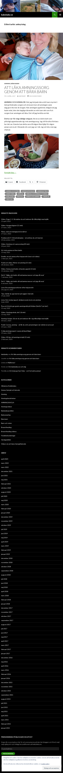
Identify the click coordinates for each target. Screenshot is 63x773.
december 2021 (6, 471)
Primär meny (60, 14)
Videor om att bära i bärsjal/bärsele (13, 444)
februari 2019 (6, 550)
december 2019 (6, 517)
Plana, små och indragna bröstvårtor (14, 232)
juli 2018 (4, 579)
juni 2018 (4, 583)
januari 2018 (5, 604)
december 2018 (6, 558)
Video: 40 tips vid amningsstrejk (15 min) (15, 337)
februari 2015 (6, 724)
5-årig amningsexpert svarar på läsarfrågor (16, 331)
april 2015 (4, 716)
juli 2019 (4, 529)
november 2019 (6, 521)
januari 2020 (5, 513)
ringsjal (20, 196)
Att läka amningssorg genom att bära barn (26, 89)
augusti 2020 (6, 492)
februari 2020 (6, 509)
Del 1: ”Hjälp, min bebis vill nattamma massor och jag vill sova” (22, 281)
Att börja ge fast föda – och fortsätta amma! (25, 371)
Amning (7, 83)
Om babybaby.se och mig (17, 367)
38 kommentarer (35, 96)
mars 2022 (5, 467)
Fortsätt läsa (10, 172)
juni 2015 (4, 707)
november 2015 (6, 687)
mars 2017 (5, 645)
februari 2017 (6, 649)
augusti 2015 (6, 699)
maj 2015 (4, 711)
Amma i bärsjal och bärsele (10, 390)
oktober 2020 (6, 488)
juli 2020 (4, 496)
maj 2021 (4, 480)
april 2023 (4, 459)
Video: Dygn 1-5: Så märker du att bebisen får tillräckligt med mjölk (25, 219)
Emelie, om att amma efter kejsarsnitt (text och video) (20, 256)
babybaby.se (7, 14)
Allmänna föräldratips (8, 386)
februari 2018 (6, 600)
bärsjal (20, 194)
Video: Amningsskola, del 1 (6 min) (13, 312)
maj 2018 (4, 587)
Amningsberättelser (8, 398)
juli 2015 (4, 703)
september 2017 (7, 620)
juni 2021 (4, 475)
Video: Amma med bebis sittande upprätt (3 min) (18, 269)
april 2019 (4, 542)
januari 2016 (5, 678)
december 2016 (6, 658)
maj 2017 (4, 637)
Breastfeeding (6, 427)
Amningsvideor (6, 407)
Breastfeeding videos (9, 431)
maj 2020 (4, 500)
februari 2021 (6, 484)
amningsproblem (28, 191)
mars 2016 (5, 670)
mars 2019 (5, 546)
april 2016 (4, 666)
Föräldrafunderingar (8, 436)
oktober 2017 (6, 616)
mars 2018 (5, 596)
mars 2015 (5, 720)
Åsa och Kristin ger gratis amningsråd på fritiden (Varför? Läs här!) (24, 306)
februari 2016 (6, 674)
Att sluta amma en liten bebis (11, 250)
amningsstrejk (42, 191)
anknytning (10, 194)
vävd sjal (9, 199)
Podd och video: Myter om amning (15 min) (16, 263)
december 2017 (6, 608)
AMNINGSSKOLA (7, 402)
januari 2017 (5, 653)
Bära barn (15, 83)
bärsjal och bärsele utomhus (37, 194)
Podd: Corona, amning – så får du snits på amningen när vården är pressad (27, 325)
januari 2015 (5, 728)
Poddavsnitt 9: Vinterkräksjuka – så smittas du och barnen (22, 238)
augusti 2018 (6, 575)
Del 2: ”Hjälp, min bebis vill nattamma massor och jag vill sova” (22, 275)
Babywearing (5, 415)
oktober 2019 (6, 525)
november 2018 (6, 562)
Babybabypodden (7, 411)
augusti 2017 (6, 624)
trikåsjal (46, 196)
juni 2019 (4, 533)
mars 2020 (5, 504)
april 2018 (4, 591)
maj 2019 (4, 538)
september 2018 (7, 571)
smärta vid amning (33, 196)
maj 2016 (4, 662)
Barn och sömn (6, 423)
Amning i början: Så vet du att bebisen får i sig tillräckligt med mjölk (25, 319)
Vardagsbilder (6, 440)
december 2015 (6, 682)
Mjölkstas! (11, 363)
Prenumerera (8, 753)
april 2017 (4, 641)
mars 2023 (5, 463)
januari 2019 (5, 554)
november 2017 (6, 612)
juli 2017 (4, 629)
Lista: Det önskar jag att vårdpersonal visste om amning (21, 300)
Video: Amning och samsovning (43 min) (15, 244)
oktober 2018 (6, 567)
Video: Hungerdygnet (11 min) (12, 225)
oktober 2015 (6, 691)
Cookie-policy (45, 764)
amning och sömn (12, 191)
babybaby (22, 96)
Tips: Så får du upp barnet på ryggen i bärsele (17, 294)
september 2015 (7, 695)
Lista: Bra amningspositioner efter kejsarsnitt (17, 287)
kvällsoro (10, 196)
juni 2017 (4, 633)
